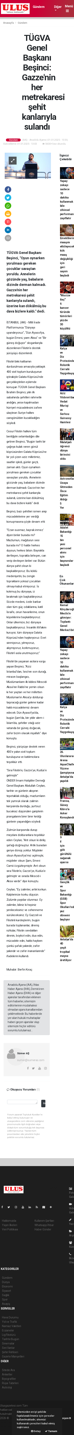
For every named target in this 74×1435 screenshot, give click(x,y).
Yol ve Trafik (9, 1321)
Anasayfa (8, 22)
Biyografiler (9, 1378)
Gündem (39, 7)
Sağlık (5, 1295)
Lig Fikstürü (9, 1334)
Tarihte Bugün (10, 1339)
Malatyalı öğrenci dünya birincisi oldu (66, 450)
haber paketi (7, 1422)
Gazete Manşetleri (13, 1356)
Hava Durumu (10, 1317)
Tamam (51, 1431)
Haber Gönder (43, 1229)
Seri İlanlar (8, 1347)
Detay (36, 1431)
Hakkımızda (9, 1220)
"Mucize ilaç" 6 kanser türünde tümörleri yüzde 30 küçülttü (66, 312)
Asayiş (6, 1303)
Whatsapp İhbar (44, 1225)
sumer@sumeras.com (30, 1060)
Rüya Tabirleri (10, 1383)
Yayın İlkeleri (9, 1225)
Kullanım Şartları (44, 1220)
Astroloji (7, 1387)
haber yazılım (8, 1426)
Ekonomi (7, 1286)
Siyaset (6, 1290)
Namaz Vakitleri (11, 1326)
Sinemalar (8, 1343)
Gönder (44, 1103)
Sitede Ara (8, 1370)
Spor (5, 1299)
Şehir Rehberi (10, 1352)
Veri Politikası (10, 1229)
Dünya (6, 1282)
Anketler (7, 1374)
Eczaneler (8, 1330)
